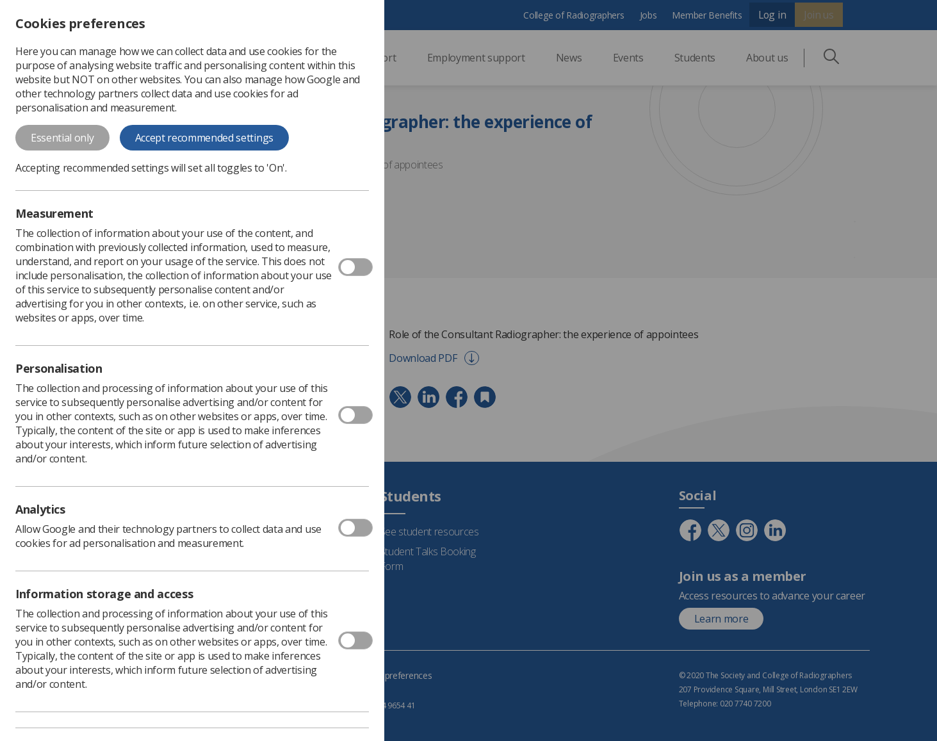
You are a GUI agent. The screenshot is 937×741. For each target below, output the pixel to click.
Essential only (62, 138)
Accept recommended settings (204, 138)
